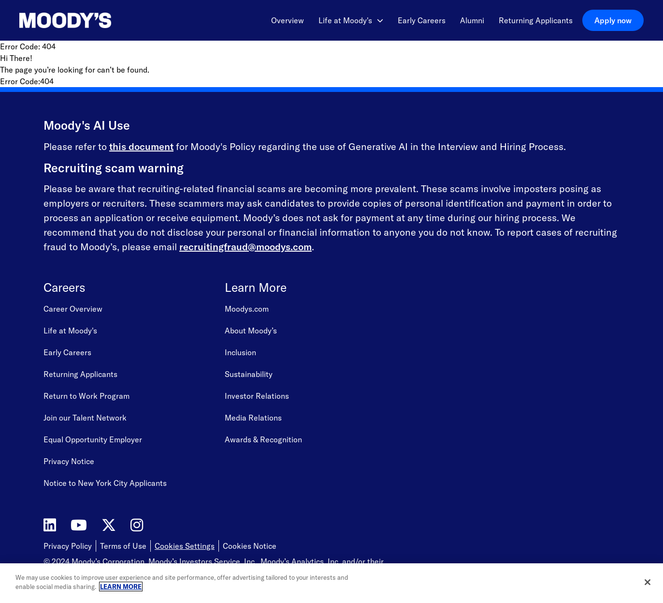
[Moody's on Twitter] (108, 525)
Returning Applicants (536, 20)
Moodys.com (247, 309)
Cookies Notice (249, 546)
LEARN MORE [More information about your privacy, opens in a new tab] (121, 586)
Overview (287, 20)
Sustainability (249, 374)
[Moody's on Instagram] (136, 525)
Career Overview (72, 309)
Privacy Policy (67, 546)
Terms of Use (123, 546)
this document (141, 146)
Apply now (613, 20)
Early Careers (422, 20)
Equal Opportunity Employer (92, 439)
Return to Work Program (86, 396)
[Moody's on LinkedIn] (49, 525)
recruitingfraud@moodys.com (245, 247)
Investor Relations (257, 396)
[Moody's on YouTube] (79, 525)
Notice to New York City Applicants (105, 483)
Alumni (472, 20)
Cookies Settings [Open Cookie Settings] (185, 546)
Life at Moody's (350, 20)
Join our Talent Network (85, 417)
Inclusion (240, 352)
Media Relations (253, 417)
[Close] (647, 582)
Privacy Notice (68, 461)
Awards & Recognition (263, 439)
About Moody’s (251, 330)
